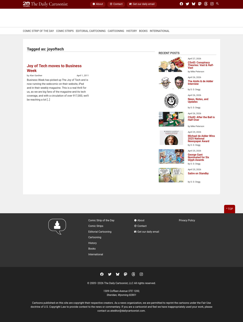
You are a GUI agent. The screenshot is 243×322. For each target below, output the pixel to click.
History (131, 31)
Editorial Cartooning (91, 31)
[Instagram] (212, 4)
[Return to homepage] (58, 240)
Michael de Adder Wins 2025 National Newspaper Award (201, 139)
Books (143, 31)
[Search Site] (218, 4)
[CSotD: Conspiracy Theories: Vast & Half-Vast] (171, 65)
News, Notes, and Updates (198, 100)
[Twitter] (187, 4)
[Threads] (206, 4)
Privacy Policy (187, 220)
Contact (116, 4)
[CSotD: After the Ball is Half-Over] (171, 120)
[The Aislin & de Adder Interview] (171, 83)
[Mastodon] (200, 4)
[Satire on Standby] (171, 175)
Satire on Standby (198, 173)
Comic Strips (65, 31)
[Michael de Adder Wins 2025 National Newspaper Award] (171, 138)
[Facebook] (181, 4)
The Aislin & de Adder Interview (200, 82)
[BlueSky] (194, 4)
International (160, 31)
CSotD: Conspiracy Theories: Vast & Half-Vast (201, 65)
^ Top (229, 208)
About (98, 4)
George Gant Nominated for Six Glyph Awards (198, 157)
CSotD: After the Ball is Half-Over (201, 118)
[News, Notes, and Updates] (171, 101)
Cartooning (116, 31)
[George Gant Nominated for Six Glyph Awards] (171, 157)
